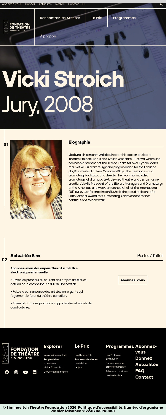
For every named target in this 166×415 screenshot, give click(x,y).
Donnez (30, 4)
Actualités (45, 4)
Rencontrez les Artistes (60, 17)
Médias (60, 4)
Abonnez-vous (12, 4)
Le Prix (96, 17)
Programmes (124, 17)
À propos (48, 36)
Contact (73, 4)
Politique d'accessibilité (100, 407)
